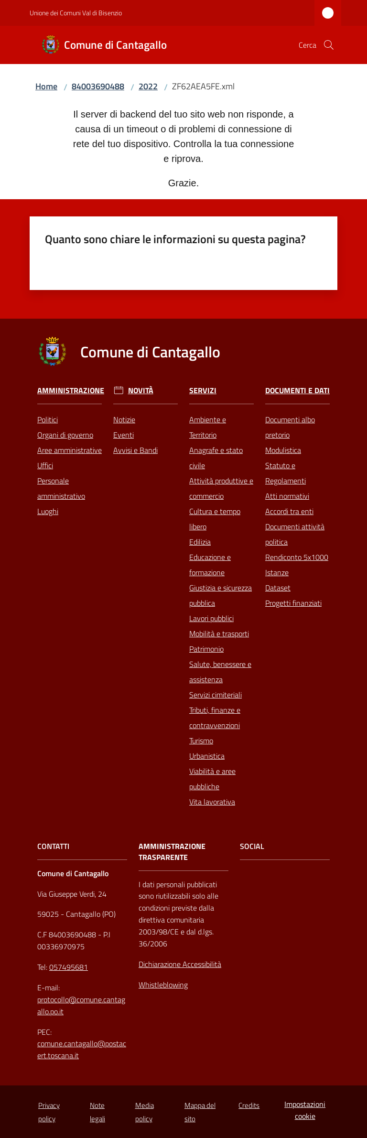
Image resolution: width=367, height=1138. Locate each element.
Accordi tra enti (289, 511)
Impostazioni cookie (304, 1110)
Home (46, 86)
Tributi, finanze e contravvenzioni (214, 717)
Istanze (277, 572)
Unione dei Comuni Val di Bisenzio (76, 13)
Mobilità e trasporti (219, 633)
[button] (328, 45)
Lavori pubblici (211, 618)
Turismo (201, 740)
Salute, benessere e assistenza (220, 671)
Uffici (45, 465)
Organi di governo (65, 434)
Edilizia (200, 542)
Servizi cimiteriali (215, 694)
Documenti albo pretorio (290, 427)
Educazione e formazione (210, 564)
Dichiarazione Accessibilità (180, 964)
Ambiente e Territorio (207, 427)
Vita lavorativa (212, 801)
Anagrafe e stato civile (216, 457)
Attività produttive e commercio (221, 488)
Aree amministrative (69, 450)
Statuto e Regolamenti (285, 473)
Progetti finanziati (293, 603)
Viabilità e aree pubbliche (212, 778)
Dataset (278, 587)
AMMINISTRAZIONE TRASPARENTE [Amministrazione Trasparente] (172, 852)
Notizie (124, 419)
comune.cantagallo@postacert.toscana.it (81, 1049)
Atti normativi (287, 496)
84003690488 (98, 86)
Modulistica (283, 450)
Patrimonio (206, 649)
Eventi (123, 434)
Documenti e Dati (297, 390)
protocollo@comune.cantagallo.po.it (81, 1005)
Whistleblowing (163, 984)
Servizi (202, 390)
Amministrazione (70, 390)
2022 (148, 86)
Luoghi (47, 511)
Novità (140, 390)
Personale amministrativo (61, 488)
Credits (248, 1105)
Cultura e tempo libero (214, 518)
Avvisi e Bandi (135, 450)
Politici (47, 419)
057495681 (68, 967)
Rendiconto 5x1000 (296, 557)
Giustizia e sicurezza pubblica (220, 595)
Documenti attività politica (294, 534)
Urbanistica (207, 756)
